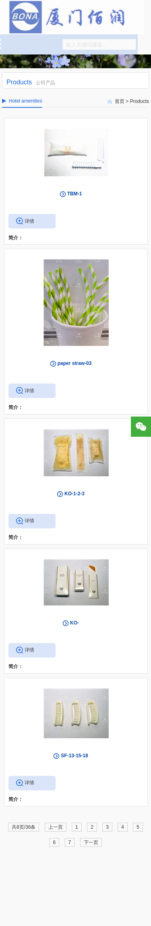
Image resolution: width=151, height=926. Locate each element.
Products (139, 101)
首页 (119, 101)
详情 (29, 221)
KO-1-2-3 (74, 494)
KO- (74, 623)
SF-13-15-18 (74, 755)
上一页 (55, 827)
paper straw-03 (75, 363)
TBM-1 (74, 194)
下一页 (91, 842)
